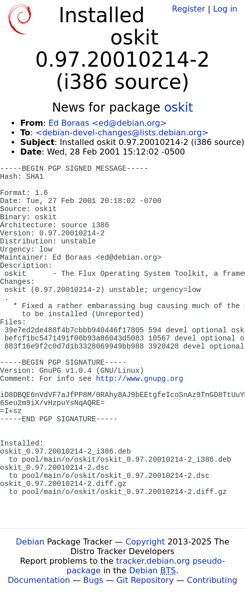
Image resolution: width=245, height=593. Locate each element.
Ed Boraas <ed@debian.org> (107, 123)
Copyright (145, 542)
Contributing (212, 580)
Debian (30, 542)
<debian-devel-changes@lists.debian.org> (122, 132)
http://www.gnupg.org (139, 379)
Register (188, 9)
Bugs (93, 580)
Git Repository (145, 580)
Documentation (39, 580)
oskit (178, 108)
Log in (225, 9)
